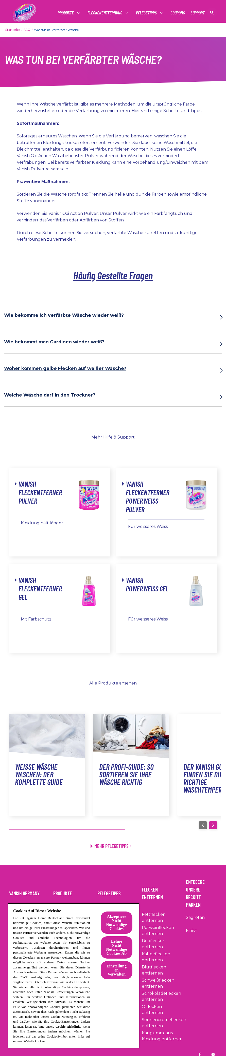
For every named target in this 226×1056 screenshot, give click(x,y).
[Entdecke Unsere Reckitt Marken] (201, 892)
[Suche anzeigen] (212, 13)
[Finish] (192, 930)
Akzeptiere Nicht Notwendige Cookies (116, 922)
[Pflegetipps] (147, 12)
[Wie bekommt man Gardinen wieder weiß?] (113, 344)
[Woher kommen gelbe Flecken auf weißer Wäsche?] (113, 370)
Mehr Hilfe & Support (113, 437)
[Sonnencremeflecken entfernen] (164, 1023)
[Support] (197, 12)
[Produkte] (66, 12)
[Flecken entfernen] (162, 891)
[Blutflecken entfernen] (162, 970)
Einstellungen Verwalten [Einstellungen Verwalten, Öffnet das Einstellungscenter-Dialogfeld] (117, 970)
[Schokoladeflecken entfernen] (162, 996)
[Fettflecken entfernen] (162, 917)
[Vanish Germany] (27, 891)
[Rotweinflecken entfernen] (162, 930)
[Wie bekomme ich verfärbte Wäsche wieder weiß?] (113, 317)
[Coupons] (177, 12)
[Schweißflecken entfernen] (162, 983)
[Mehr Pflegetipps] (113, 844)
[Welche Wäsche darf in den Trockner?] (113, 397)
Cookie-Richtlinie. (68, 1026)
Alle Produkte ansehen (113, 683)
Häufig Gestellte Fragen (113, 275)
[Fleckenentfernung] (105, 12)
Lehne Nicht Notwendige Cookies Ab (116, 947)
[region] (73, 975)
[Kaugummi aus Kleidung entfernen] (162, 1036)
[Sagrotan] (195, 917)
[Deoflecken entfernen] (162, 944)
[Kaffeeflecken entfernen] (162, 957)
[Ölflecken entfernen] (162, 1009)
